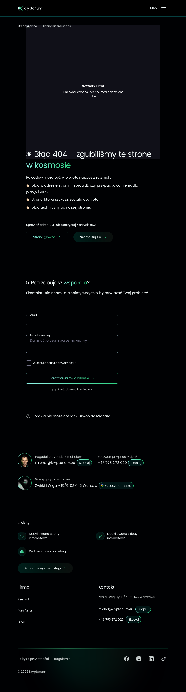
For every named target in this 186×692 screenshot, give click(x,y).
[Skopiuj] (84, 462)
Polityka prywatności (33, 659)
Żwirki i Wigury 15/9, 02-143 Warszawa (126, 597)
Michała (103, 416)
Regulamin (62, 659)
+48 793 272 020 (112, 462)
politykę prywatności (60, 363)
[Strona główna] (30, 8)
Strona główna (27, 26)
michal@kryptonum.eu (55, 462)
